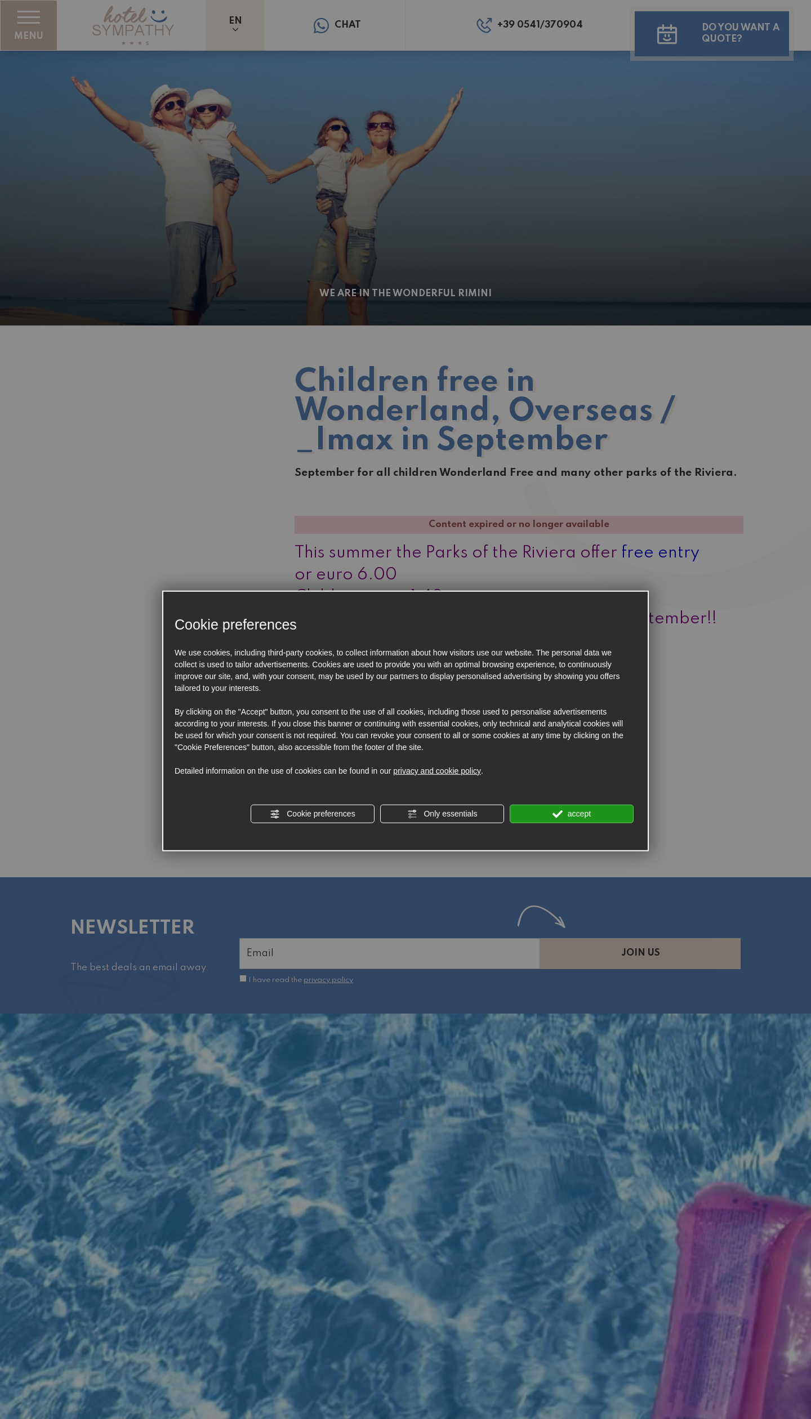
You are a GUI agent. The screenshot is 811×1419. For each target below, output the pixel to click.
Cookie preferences (312, 814)
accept (571, 814)
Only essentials (442, 814)
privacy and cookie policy (437, 770)
